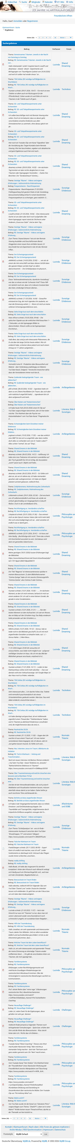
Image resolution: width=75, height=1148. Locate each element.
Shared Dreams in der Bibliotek (25, 448)
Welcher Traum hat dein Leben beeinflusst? (30, 943)
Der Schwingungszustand (23, 254)
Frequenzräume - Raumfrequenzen (27, 186)
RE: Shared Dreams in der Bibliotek (27, 451)
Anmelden (17, 21)
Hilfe (69, 2)
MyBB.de (26, 1141)
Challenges (66, 1010)
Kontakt (8, 1127)
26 (55, 38)
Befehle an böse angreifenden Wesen (28, 798)
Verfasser (56, 49)
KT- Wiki (59, 2)
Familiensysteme (20, 962)
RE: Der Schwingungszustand (25, 257)
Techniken (66, 89)
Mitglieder (34, 2)
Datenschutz (60, 1130)
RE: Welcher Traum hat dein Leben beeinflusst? (31, 945)
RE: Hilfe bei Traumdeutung (24, 926)
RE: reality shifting (20, 863)
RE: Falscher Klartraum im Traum (26, 844)
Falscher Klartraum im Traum (25, 842)
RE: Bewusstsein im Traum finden (26, 883)
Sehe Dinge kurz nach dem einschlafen (28, 312)
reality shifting (19, 861)
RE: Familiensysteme (22, 964)
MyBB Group (64, 1141)
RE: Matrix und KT (20, 1101)
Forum (68, 49)
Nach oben (33, 1127)
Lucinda (56, 64)
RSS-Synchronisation (32, 1130)
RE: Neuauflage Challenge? (24, 1008)
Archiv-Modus (16, 1130)
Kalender (47, 2)
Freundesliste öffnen (63, 16)
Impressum (48, 1130)
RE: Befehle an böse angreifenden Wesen (29, 801)
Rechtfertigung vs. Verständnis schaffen (29, 508)
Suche (23, 2)
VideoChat (11, 2)
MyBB (44, 1141)
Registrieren (32, 21)
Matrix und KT (19, 1098)
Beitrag (26, 49)
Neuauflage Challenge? (22, 1005)
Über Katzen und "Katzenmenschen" (27, 402)
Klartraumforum (8, 27)
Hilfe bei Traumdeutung (23, 923)
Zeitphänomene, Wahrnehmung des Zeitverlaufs (32, 487)
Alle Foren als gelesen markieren (54, 1127)
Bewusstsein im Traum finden (25, 880)
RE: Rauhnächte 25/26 (22, 732)
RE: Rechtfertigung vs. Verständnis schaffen (30, 511)
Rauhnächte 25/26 (21, 729)
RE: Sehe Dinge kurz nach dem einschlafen (30, 314)
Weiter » (63, 38)
